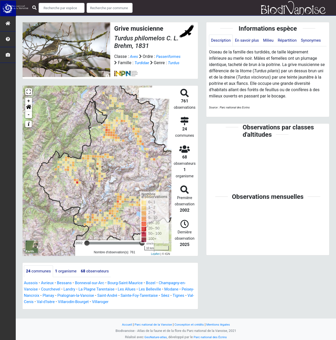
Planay (65, 301)
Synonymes (222, 52)
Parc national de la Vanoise (151, 324)
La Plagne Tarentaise (107, 295)
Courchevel (58, 295)
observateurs (100, 277)
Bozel (160, 289)
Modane (187, 295)
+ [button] (28, 107)
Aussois (31, 289)
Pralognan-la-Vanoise (95, 301)
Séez (190, 301)
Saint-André (129, 301)
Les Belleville (165, 295)
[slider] (87, 249)
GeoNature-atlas (154, 337)
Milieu (272, 40)
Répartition (292, 40)
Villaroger (131, 308)
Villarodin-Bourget (101, 308)
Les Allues (139, 295)
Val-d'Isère (72, 308)
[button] (28, 114)
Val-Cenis (50, 308)
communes (39, 277)
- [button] (28, 121)
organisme (68, 277)
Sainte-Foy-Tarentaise (163, 301)
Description (221, 40)
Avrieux (49, 289)
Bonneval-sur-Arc (94, 289)
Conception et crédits (190, 324)
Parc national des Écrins (211, 337)
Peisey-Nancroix (41, 301)
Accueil (123, 324)
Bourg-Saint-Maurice (132, 289)
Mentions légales (221, 324)
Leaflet (155, 260)
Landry (78, 295)
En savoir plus (249, 40)
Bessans (67, 289)
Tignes (32, 308)
